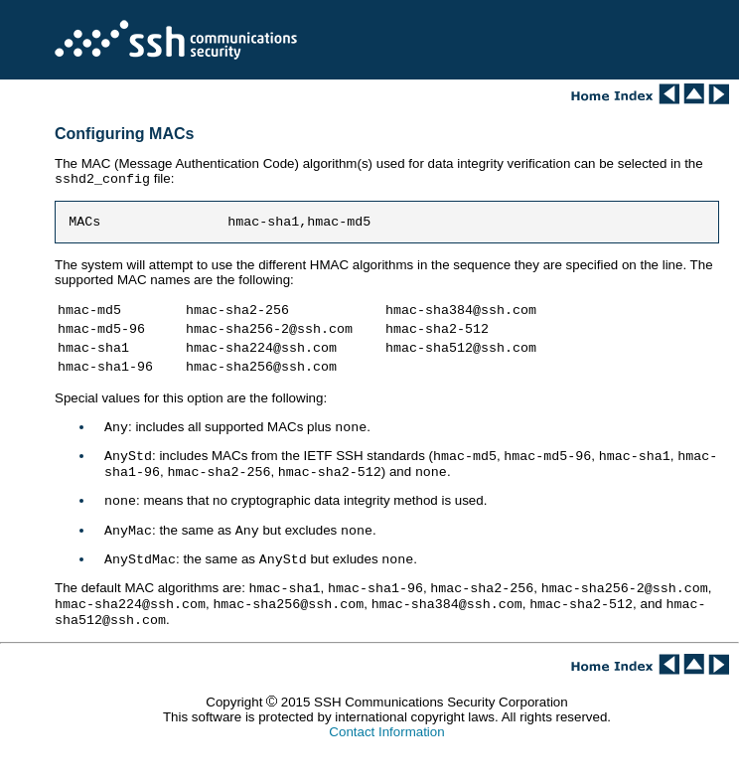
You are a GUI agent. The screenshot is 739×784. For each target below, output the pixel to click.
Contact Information (386, 763)
